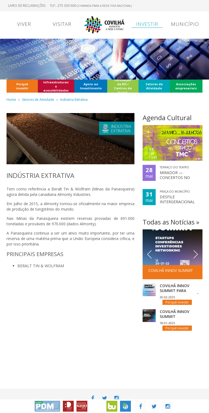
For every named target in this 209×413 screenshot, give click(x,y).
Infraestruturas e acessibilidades (56, 86)
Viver (24, 24)
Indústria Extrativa (74, 99)
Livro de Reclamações (26, 5)
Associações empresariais (186, 86)
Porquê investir (22, 86)
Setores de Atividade (154, 86)
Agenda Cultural (167, 117)
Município (185, 24)
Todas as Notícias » (171, 221)
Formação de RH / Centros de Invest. (123, 86)
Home (11, 99)
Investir (147, 24)
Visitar (62, 24)
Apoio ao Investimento (91, 86)
